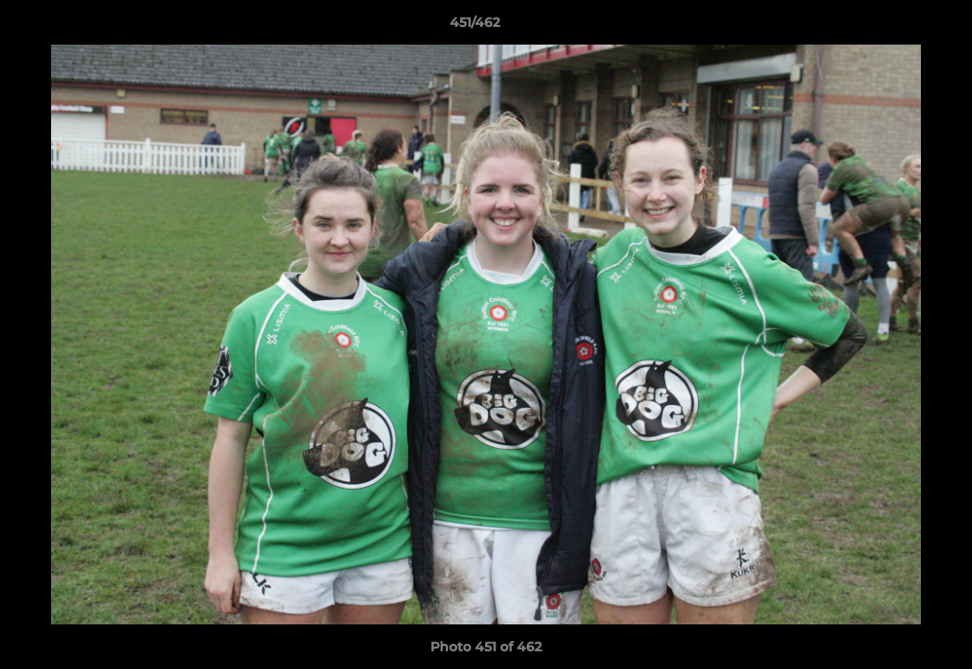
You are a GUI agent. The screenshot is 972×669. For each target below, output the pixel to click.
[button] (894, 27)
